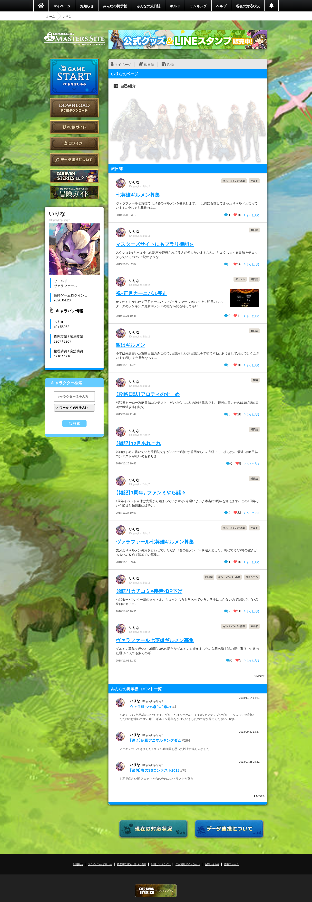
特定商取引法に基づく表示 (131, 864)
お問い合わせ (212, 864)
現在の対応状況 (248, 5)
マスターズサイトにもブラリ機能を (155, 243)
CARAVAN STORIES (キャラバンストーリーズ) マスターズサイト (74, 38)
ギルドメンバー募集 (234, 180)
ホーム (50, 16)
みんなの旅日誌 (148, 5)
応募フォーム (231, 864)
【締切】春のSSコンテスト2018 (154, 770)
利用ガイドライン (161, 864)
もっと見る (252, 215)
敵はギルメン (130, 344)
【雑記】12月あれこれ (138, 443)
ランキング (198, 5)
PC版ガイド (74, 127)
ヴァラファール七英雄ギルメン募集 (155, 541)
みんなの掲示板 (115, 5)
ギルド (175, 5)
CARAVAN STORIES (156, 890)
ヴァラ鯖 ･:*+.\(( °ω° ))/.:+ (151, 706)
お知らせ (87, 5)
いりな (134, 182)
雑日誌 (254, 230)
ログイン (74, 143)
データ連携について (74, 159)
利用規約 (78, 864)
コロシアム (252, 577)
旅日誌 (149, 64)
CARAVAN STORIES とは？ (74, 176)
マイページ (61, 5)
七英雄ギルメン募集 (138, 194)
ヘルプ (221, 5)
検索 (76, 423)
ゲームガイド (74, 192)
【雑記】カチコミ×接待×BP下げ (149, 590)
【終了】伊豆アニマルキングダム (155, 740)
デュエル (240, 279)
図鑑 (170, 64)
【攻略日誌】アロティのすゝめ (148, 393)
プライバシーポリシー (100, 864)
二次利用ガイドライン (188, 864)
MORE (259, 676)
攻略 (255, 380)
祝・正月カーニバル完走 (141, 293)
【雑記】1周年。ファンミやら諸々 (151, 492)
